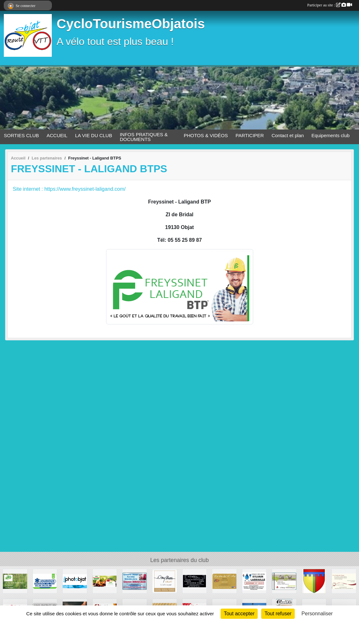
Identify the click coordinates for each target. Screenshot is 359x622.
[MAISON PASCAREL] (104, 580)
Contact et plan (287, 135)
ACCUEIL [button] (57, 135)
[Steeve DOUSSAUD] (134, 580)
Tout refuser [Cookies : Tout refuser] (277, 613)
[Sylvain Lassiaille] (254, 580)
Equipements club (330, 135)
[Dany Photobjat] (74, 580)
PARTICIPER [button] (250, 135)
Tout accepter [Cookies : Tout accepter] (239, 613)
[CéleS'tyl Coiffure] (284, 580)
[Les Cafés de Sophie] (194, 580)
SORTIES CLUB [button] (21, 135)
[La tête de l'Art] (224, 580)
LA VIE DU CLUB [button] (93, 135)
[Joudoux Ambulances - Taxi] (45, 580)
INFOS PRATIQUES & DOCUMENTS (144, 137)
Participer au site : (329, 5)
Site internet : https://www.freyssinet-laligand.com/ (69, 189)
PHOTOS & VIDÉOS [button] (206, 135)
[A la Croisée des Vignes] (344, 580)
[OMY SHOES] (164, 580)
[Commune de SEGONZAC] (314, 580)
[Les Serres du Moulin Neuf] (15, 580)
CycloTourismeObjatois (131, 23)
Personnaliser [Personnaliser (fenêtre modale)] (317, 613)
